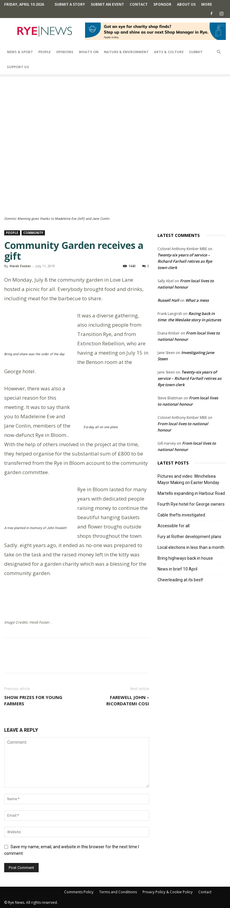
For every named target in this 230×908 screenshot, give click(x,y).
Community (33, 233)
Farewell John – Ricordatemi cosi (127, 700)
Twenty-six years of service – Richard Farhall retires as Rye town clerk (185, 261)
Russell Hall (168, 300)
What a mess (197, 300)
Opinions (64, 52)
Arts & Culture (169, 52)
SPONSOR (162, 4)
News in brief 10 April (177, 569)
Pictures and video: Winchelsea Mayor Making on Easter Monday (188, 479)
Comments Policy (78, 891)
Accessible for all (174, 525)
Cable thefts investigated (181, 515)
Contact (139, 4)
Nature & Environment (126, 52)
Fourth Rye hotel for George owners (191, 504)
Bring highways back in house (185, 558)
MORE (206, 4)
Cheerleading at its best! (180, 579)
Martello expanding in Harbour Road (191, 493)
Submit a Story (70, 4)
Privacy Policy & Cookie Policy (168, 891)
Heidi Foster (20, 266)
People (44, 52)
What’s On (89, 52)
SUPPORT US (18, 67)
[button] (218, 52)
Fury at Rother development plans (189, 536)
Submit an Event (107, 4)
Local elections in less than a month (191, 547)
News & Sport (20, 52)
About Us (186, 4)
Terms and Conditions (118, 891)
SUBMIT (196, 52)
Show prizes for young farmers (33, 700)
